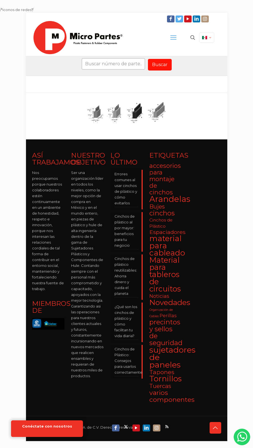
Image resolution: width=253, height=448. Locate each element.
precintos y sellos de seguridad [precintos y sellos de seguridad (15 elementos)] (165, 332)
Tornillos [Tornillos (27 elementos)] (165, 378)
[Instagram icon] (205, 18)
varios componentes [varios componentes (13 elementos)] (171, 396)
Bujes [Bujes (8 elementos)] (157, 206)
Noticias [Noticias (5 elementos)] (159, 296)
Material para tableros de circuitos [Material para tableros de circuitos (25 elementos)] (165, 274)
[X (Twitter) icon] (126, 426)
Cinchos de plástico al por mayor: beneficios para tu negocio (124, 231)
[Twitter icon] (180, 18)
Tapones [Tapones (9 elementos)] (161, 372)
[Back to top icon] (215, 428)
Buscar (160, 64)
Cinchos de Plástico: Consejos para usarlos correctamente (126, 360)
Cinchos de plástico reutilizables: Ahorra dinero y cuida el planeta (125, 276)
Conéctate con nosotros (47, 426)
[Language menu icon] (206, 38)
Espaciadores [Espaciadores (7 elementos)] (167, 232)
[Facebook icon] (171, 18)
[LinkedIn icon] (197, 18)
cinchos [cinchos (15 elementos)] (162, 213)
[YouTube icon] (188, 18)
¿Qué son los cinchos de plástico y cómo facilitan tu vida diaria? (125, 321)
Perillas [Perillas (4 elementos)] (168, 315)
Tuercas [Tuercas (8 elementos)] (160, 385)
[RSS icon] (167, 426)
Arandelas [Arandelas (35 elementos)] (169, 199)
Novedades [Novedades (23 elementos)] (169, 302)
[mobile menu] (173, 37)
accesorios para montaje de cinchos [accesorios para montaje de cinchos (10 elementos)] (165, 179)
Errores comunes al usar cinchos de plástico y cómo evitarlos (125, 188)
